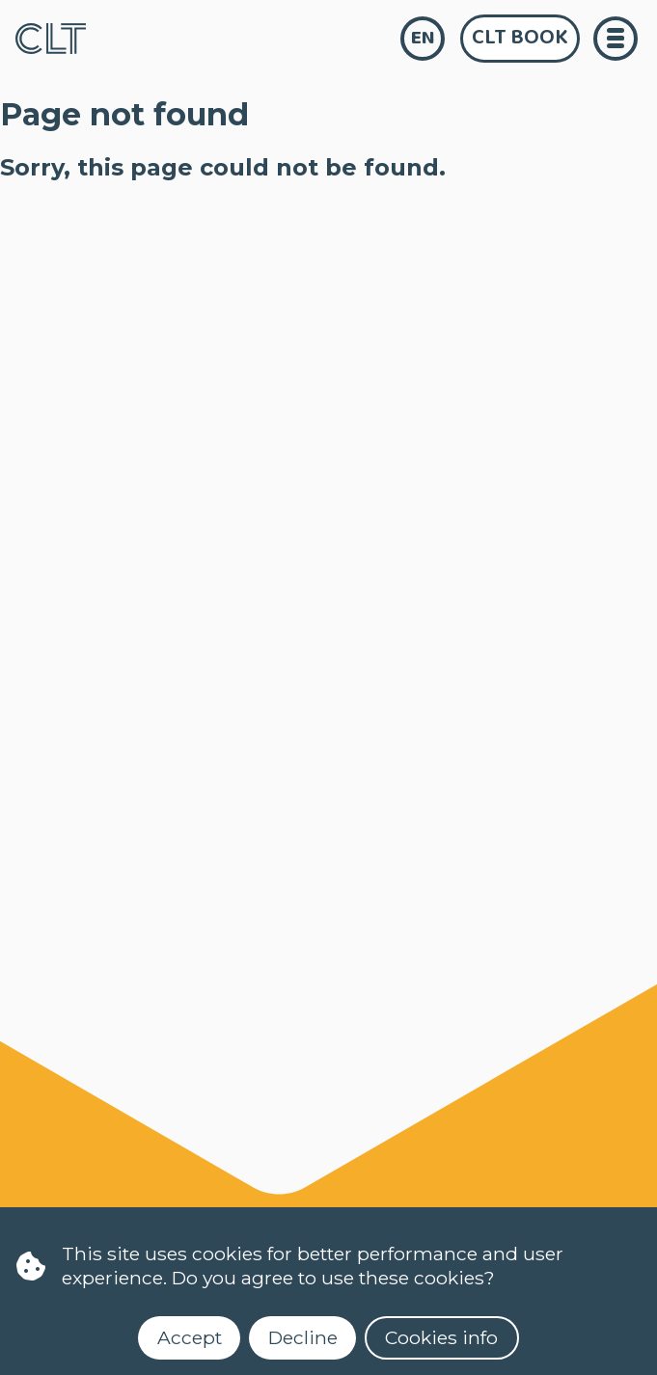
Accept (189, 1337)
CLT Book (520, 37)
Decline (303, 1337)
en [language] (423, 38)
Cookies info (441, 1337)
